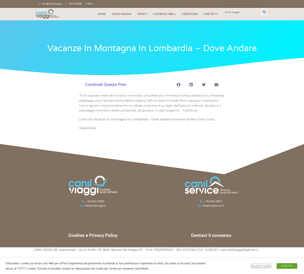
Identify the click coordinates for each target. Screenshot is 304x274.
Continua (190, 110)
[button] (178, 84)
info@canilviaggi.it (52, 3)
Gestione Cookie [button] (261, 266)
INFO (89, 3)
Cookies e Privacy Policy (92, 235)
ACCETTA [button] (287, 266)
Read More (87, 128)
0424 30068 (75, 3)
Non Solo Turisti (203, 119)
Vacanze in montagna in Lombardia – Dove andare (132, 119)
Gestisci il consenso (211, 235)
